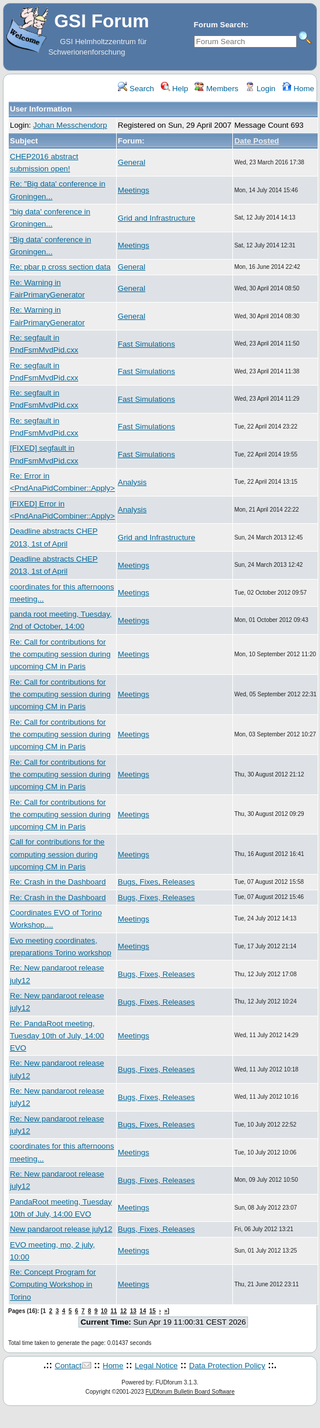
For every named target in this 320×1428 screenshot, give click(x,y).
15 (152, 1311)
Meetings (133, 190)
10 (104, 1311)
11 (113, 1311)
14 (142, 1311)
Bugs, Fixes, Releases (156, 881)
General (131, 162)
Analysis (132, 482)
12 (123, 1311)
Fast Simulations (146, 344)
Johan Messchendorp (70, 125)
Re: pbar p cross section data (60, 266)
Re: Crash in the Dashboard (58, 881)
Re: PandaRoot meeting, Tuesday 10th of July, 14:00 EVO (57, 1036)
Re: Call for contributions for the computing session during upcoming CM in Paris (60, 654)
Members (216, 88)
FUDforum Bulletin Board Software (190, 1392)
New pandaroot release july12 (61, 1229)
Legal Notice (156, 1365)
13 (133, 1311)
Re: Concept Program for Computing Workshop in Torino (53, 1284)
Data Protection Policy (227, 1365)
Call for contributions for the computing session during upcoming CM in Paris (57, 854)
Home (298, 88)
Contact (68, 1365)
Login (260, 88)
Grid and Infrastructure (156, 218)
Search (136, 88)
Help (174, 88)
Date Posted (256, 140)
